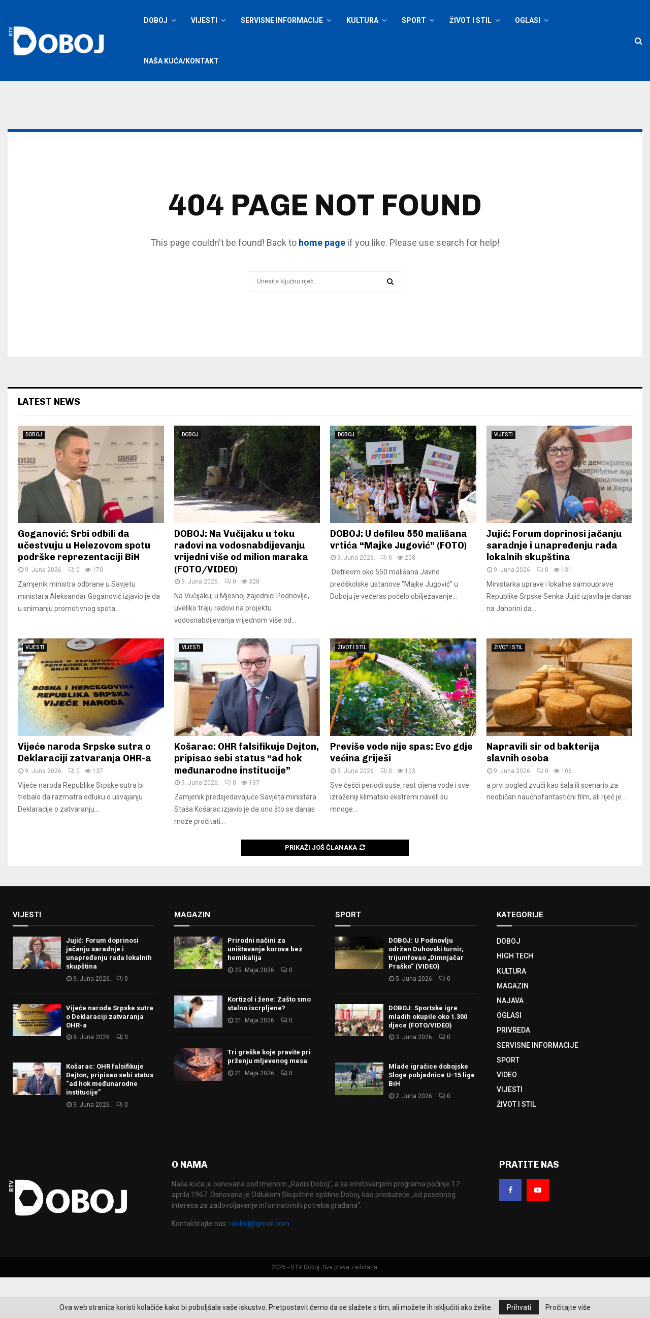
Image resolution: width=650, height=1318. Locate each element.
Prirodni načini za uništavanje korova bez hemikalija (265, 989)
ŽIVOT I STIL (470, 20)
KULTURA (362, 20)
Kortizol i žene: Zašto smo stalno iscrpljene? (269, 1044)
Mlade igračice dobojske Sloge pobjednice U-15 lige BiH (431, 1115)
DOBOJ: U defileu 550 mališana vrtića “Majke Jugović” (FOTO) (398, 580)
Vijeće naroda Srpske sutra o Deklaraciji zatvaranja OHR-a (84, 793)
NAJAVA (510, 1041)
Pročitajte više (568, 1307)
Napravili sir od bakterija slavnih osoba (543, 793)
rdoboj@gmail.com (259, 1264)
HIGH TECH (515, 996)
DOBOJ (156, 20)
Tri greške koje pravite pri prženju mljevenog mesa (269, 1097)
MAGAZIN (513, 1026)
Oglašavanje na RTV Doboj (262, 95)
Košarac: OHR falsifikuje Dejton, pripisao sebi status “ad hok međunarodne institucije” (246, 799)
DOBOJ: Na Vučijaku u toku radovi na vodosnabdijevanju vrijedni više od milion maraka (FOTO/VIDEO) (241, 592)
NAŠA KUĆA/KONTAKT (181, 61)
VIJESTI (204, 20)
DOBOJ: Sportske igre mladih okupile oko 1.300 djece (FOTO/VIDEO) (427, 1057)
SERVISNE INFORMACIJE (282, 20)
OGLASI (527, 20)
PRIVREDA (513, 1071)
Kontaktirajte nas (332, 95)
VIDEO (507, 1115)
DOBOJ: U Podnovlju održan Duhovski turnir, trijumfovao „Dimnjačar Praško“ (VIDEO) (426, 994)
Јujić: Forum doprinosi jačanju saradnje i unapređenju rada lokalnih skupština (554, 586)
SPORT (414, 20)
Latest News (49, 442)
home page (322, 283)
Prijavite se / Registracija (170, 95)
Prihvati (519, 1307)
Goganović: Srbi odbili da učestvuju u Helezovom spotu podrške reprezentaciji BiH (84, 586)
